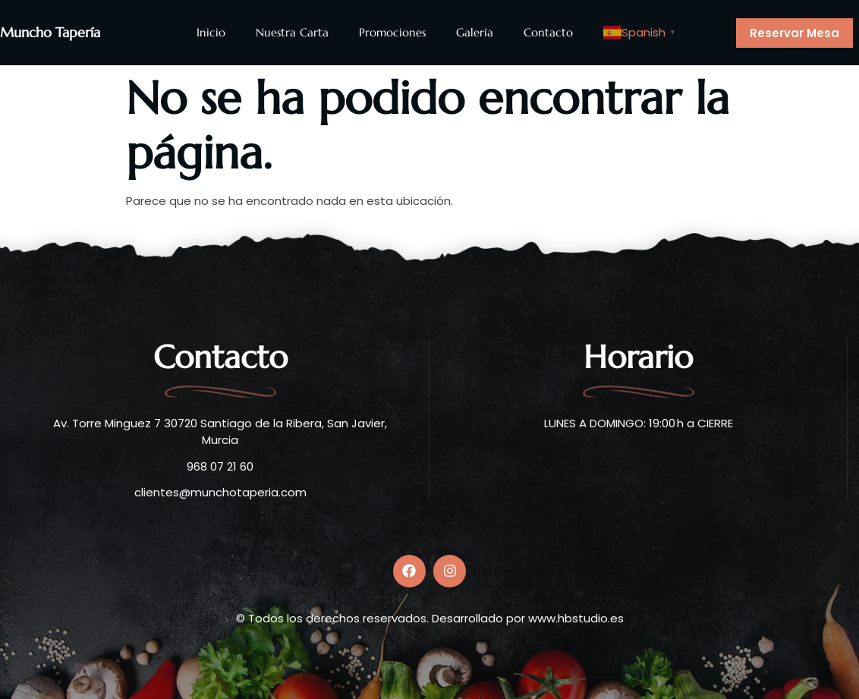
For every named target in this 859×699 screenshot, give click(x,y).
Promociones (392, 32)
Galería (474, 32)
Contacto (548, 32)
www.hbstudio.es (576, 618)
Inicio (211, 32)
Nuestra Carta (292, 32)
